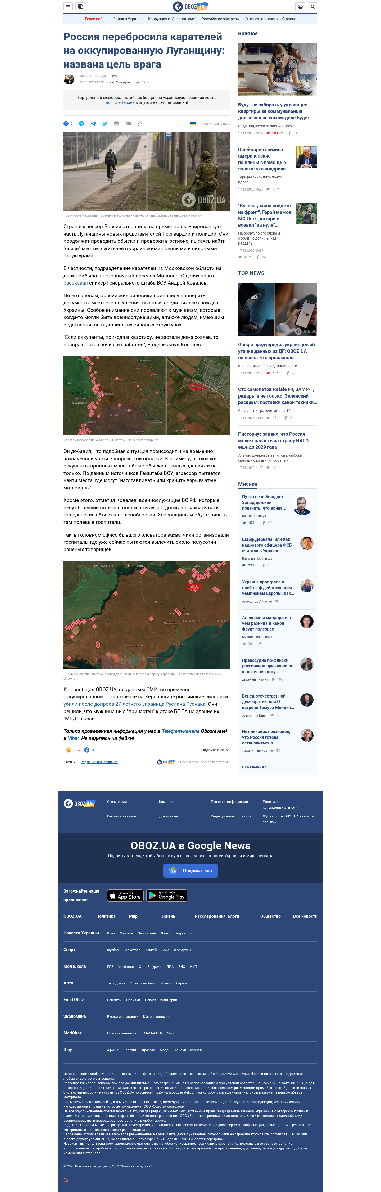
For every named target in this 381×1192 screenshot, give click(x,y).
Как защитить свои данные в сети (267, 366)
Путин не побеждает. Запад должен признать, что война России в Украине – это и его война (263, 502)
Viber (73, 738)
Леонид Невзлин (254, 751)
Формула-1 (183, 950)
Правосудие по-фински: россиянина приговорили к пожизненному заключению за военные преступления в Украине (267, 666)
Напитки (133, 1000)
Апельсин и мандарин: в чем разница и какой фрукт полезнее (266, 623)
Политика (106, 916)
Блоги (233, 916)
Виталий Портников (257, 558)
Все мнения (253, 767)
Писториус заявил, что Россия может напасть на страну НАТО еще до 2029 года (273, 440)
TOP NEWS (251, 273)
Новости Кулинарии (161, 1000)
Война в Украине (127, 19)
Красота (148, 1050)
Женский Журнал (187, 1050)
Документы (168, 816)
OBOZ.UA (296, 1083)
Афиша (113, 1050)
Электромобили (143, 983)
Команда (166, 802)
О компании (117, 802)
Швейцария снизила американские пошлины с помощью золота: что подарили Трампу (262, 159)
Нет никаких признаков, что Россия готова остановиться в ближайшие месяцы (266, 737)
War (114, 76)
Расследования (210, 916)
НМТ (193, 967)
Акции (166, 983)
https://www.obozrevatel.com (238, 1074)
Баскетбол (132, 950)
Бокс (165, 950)
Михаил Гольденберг (258, 637)
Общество (270, 916)
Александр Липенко (257, 602)
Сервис (182, 983)
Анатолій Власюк (255, 680)
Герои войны (96, 19)
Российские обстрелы (221, 19)
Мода (164, 1050)
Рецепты (114, 1000)
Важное (248, 33)
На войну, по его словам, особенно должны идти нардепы (259, 238)
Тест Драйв (116, 983)
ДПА (170, 967)
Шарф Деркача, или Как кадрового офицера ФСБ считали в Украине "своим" (267, 545)
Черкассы (184, 933)
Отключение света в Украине (271, 19)
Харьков (126, 933)
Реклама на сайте (121, 816)
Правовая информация (229, 802)
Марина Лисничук (93, 76)
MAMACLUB (153, 1033)
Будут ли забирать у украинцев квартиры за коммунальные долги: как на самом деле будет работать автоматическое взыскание (274, 111)
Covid (171, 1033)
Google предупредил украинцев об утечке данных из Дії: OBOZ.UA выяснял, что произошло (276, 351)
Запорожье (147, 933)
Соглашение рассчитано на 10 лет (267, 410)
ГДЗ (110, 967)
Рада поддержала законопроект (266, 126)
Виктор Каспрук (254, 516)
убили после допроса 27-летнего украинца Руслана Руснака (134, 704)
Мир (133, 916)
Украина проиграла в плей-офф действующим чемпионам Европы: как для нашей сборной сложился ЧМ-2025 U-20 (267, 587)
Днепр (166, 933)
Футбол (113, 950)
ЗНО (181, 967)
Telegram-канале (180, 731)
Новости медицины (123, 1033)
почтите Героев (120, 102)
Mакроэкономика (157, 1017)
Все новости (305, 916)
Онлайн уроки (150, 967)
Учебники (126, 967)
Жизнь (168, 916)
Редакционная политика (99, 762)
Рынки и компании (122, 1017)
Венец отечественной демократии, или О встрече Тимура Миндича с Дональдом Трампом (267, 702)
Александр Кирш (254, 716)
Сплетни (130, 1050)
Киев (111, 933)
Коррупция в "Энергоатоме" (172, 19)
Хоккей (151, 950)
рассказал (76, 283)
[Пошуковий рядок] (312, 7)
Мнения (247, 484)
